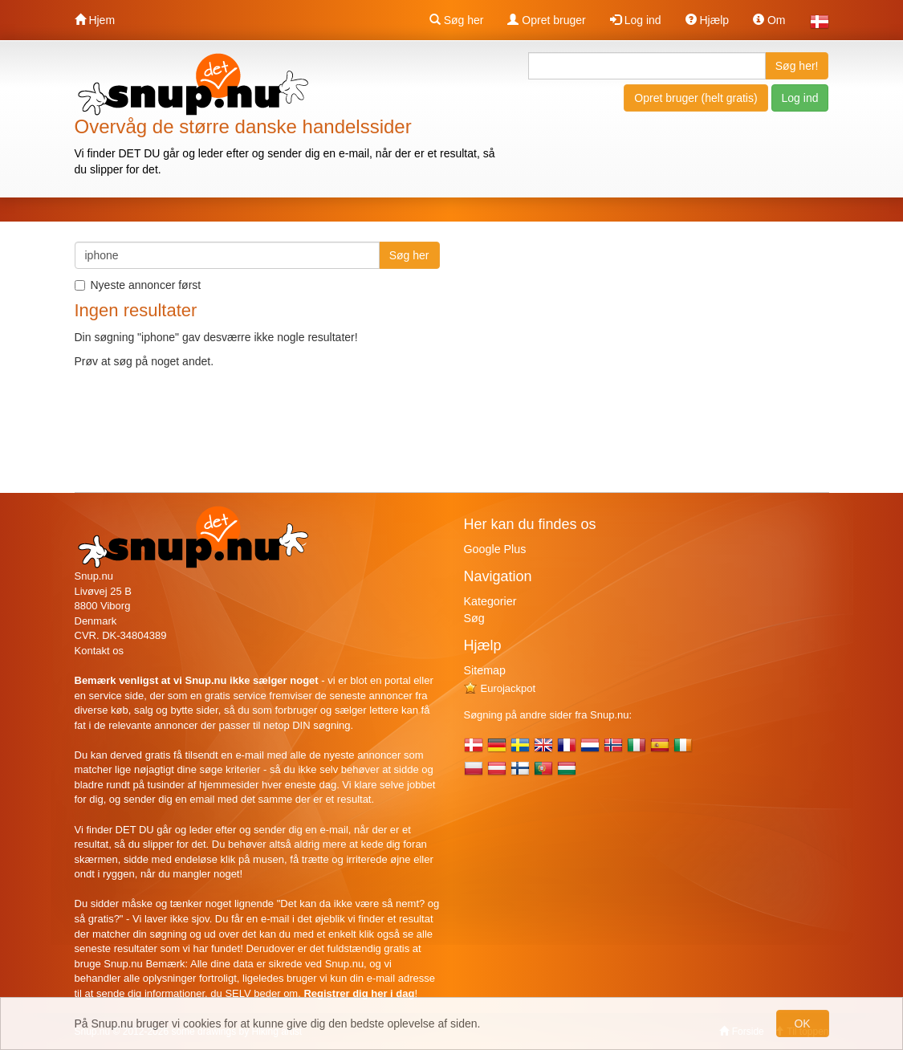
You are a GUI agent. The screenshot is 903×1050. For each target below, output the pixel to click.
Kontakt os (99, 651)
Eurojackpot (500, 688)
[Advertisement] (694, 354)
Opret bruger (546, 20)
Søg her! (797, 65)
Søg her (456, 20)
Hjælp (707, 20)
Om (769, 20)
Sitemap (485, 670)
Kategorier (490, 601)
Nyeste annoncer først (138, 285)
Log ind (635, 20)
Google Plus (495, 549)
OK (802, 1023)
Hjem (95, 20)
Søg (474, 618)
